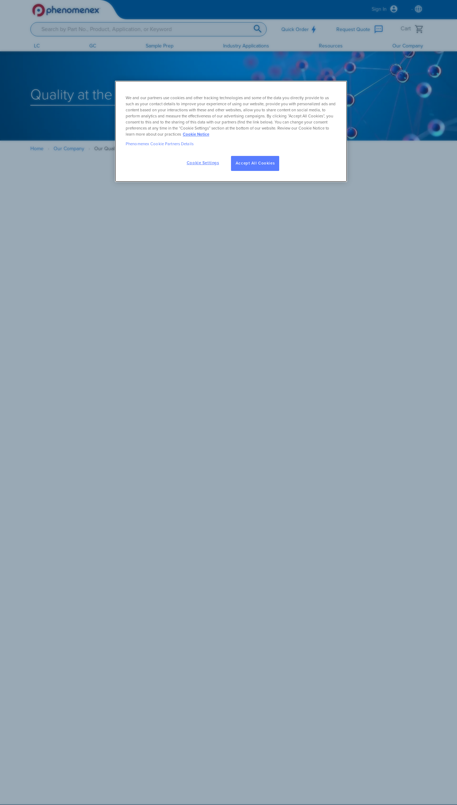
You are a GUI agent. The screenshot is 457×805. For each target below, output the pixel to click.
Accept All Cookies (255, 163)
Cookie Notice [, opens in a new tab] (196, 134)
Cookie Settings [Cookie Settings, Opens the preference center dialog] (203, 163)
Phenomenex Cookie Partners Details (160, 144)
